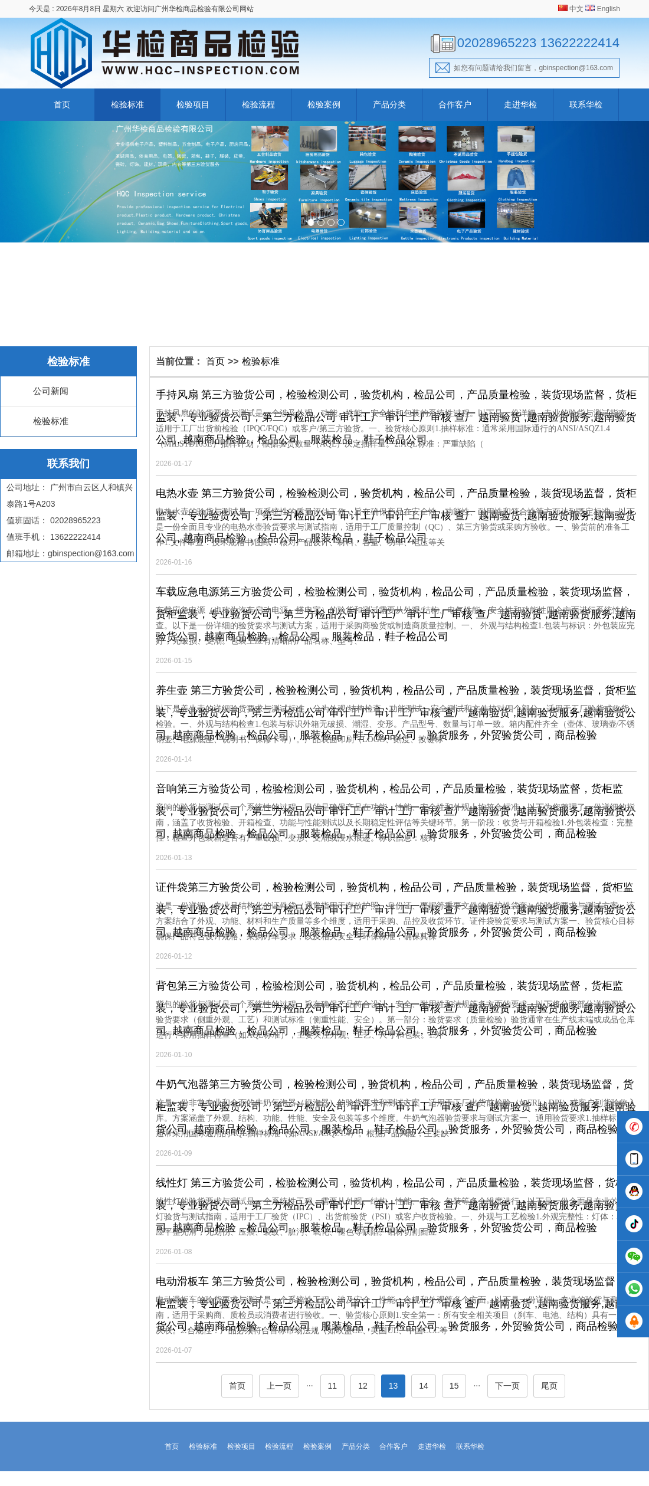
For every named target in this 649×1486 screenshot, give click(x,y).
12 (363, 1385)
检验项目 (192, 104)
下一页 (507, 1385)
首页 (62, 104)
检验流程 (258, 104)
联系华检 (585, 104)
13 (393, 1385)
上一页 (279, 1385)
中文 (576, 9)
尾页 (549, 1385)
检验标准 (127, 104)
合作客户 (454, 104)
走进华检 (520, 104)
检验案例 (323, 104)
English (608, 9)
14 (423, 1385)
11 (332, 1385)
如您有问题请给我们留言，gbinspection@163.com (524, 68)
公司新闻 (50, 391)
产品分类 (389, 104)
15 (454, 1385)
